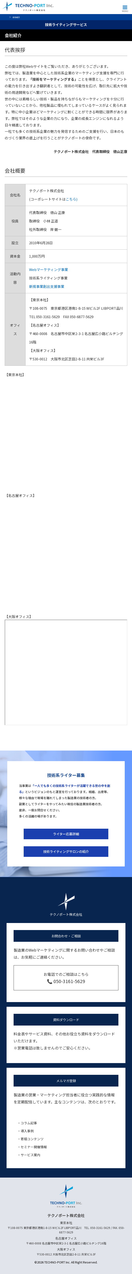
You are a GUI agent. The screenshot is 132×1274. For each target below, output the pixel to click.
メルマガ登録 (66, 1080)
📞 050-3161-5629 (66, 981)
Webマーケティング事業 (48, 269)
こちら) (71, 199)
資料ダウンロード (66, 1019)
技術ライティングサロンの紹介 (66, 851)
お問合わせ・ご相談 (66, 936)
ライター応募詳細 (66, 834)
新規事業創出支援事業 (46, 286)
